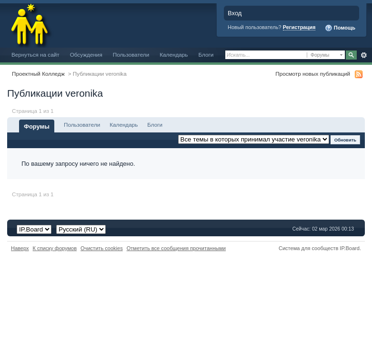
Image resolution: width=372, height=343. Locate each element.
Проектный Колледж (38, 74)
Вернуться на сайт (35, 54)
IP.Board (350, 248)
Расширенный (364, 55)
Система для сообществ (308, 248)
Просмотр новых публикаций (312, 74)
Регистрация (299, 27)
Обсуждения (86, 54)
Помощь (340, 28)
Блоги (205, 54)
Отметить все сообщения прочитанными (176, 248)
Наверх (20, 248)
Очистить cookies (101, 248)
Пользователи (131, 54)
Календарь (174, 54)
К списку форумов (55, 248)
